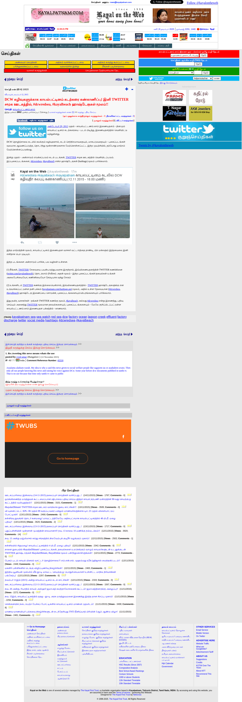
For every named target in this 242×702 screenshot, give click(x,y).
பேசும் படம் (62, 672)
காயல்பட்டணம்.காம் (24, 109)
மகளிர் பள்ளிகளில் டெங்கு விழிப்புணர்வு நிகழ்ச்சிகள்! (34, 568)
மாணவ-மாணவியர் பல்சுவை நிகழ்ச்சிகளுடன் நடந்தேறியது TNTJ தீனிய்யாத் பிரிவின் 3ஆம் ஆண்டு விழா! (61, 611)
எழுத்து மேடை (64, 648)
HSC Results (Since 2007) (130, 665)
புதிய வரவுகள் (125, 630)
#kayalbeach (49, 161)
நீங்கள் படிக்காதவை (35, 653)
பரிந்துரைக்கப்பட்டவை (37, 646)
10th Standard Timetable (129, 683)
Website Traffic (202, 644)
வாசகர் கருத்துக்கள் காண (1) (61, 112)
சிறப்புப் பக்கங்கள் (68, 45)
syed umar (21, 356)
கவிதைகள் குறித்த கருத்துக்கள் (95, 647)
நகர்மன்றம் (124, 634)
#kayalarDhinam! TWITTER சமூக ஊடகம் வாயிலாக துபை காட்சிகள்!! (40, 507)
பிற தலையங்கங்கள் (66, 636)
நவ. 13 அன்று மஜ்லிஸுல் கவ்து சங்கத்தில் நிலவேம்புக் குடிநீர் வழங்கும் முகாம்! (47, 538)
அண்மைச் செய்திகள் (36, 633)
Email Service (202, 630)
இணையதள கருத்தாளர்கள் (94, 650)
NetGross (137, 695)
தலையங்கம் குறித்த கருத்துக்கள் (96, 634)
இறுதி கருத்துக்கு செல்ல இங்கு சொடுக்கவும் (30, 347)
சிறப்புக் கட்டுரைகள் (66, 652)
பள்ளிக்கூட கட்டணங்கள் (130, 661)
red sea (56, 316)
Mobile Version (202, 633)
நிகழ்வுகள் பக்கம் (169, 650)
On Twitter (200, 636)
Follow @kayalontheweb (202, 2)
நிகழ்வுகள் (105, 45)
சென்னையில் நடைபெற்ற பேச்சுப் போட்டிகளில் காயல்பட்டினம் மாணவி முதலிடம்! (49, 604)
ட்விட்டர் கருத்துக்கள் (124, 120)
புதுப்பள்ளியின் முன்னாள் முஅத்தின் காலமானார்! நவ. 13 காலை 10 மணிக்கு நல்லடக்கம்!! (52, 530)
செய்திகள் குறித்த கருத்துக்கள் (95, 630)
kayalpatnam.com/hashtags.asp (57, 289)
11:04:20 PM (62, 29)
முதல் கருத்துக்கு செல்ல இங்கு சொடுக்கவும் (30, 390)
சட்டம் (60, 668)
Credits (199, 662)
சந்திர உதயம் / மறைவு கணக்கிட (176, 640)
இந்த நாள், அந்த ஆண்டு (38, 650)
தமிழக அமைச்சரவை (171, 654)
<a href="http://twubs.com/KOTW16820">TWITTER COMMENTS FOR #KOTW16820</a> (68, 448)
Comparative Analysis (128, 668)
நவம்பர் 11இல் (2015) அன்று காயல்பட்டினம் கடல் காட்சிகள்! (37, 580)
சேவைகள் (147, 45)
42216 (60, 360)
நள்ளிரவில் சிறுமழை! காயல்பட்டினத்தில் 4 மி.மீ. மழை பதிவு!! (38, 545)
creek (102, 316)
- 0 (120, 116)
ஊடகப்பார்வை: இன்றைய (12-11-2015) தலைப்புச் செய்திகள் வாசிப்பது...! (43, 584)
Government (167, 666)
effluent (111, 316)
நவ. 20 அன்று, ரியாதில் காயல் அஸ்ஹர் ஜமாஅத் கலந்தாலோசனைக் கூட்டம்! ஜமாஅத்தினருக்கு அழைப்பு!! (61, 589)
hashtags (51, 320)
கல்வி (118, 45)
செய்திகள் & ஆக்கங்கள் (43, 45)
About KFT (200, 671)
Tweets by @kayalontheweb (156, 145)
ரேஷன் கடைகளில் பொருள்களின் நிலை (136, 650)
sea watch (43, 316)
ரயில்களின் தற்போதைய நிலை (132, 646)
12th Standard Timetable (129, 680)
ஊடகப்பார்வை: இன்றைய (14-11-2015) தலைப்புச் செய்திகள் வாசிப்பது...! (43, 495)
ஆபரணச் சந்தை (169, 643)
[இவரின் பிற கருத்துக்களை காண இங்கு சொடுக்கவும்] (31, 384)
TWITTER (71, 157)
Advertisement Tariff (204, 652)
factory (73, 316)
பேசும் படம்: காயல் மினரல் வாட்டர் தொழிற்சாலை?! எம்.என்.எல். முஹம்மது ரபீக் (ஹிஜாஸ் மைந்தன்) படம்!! (62, 560)
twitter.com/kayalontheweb (20, 273)
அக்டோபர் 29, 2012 (57, 126)
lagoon (92, 316)
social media (35, 320)
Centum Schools (126, 674)
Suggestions (201, 659)
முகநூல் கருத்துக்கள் (103, 120)
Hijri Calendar (168, 663)
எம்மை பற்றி (163, 45)
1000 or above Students (129, 677)
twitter (22, 320)
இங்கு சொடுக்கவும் (168, 83)
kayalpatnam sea (24, 316)
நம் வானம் (132, 45)
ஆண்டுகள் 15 (63, 679)
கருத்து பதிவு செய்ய (87, 112)
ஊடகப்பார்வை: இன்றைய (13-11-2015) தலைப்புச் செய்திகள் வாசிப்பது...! (43, 526)
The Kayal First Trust (89, 690)
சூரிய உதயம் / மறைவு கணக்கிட (176, 636)
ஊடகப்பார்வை (64, 665)
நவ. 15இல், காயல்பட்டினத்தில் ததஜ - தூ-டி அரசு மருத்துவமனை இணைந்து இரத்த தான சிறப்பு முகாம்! (59, 596)
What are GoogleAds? (201, 648)
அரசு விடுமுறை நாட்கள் (172, 647)
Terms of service (123, 693)
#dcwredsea (36, 161)
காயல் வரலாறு (63, 675)
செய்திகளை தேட (34, 657)
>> (36, 627)
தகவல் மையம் (88, 45)
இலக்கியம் (62, 655)
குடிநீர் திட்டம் (125, 643)
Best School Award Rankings (131, 671)
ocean (83, 316)
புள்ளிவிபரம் (87, 654)
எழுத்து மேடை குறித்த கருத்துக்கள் (97, 637)
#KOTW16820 (69, 89)
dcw (65, 316)
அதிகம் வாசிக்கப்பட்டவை (38, 637)
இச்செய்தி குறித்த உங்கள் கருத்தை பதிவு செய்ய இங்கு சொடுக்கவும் (41, 344)
